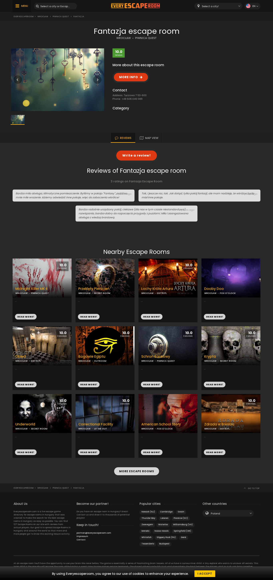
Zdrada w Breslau (219, 424)
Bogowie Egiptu (91, 356)
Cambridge (166, 511)
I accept (204, 574)
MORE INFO (128, 77)
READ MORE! (25, 316)
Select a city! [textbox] (210, 6)
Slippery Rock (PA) (166, 536)
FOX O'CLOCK (228, 293)
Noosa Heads (161, 530)
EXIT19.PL (162, 293)
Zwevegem (147, 523)
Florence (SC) (181, 517)
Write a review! (136, 155)
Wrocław (42, 16)
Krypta (210, 356)
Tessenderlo (147, 543)
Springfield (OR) (182, 530)
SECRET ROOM (102, 293)
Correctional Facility (95, 424)
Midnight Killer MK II (31, 289)
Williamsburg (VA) (183, 523)
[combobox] (218, 6)
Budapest (164, 543)
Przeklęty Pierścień (94, 289)
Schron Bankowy (155, 356)
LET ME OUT (100, 428)
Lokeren (164, 517)
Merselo (145, 530)
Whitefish (146, 536)
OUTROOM (100, 360)
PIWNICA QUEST (146, 38)
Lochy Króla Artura (157, 289)
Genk (183, 536)
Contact (81, 539)
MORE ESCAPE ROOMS (136, 471)
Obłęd (20, 356)
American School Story (161, 424)
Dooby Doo (214, 289)
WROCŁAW (123, 38)
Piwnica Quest (61, 16)
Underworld (25, 424)
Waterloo (163, 523)
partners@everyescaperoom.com (94, 532)
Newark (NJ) (148, 511)
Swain (181, 511)
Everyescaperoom (24, 16)
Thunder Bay (148, 517)
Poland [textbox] (215, 513)
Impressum (82, 535)
